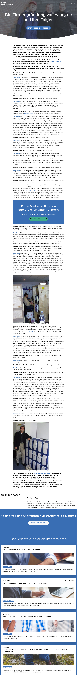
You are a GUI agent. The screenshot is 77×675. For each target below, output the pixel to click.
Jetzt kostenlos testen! (38, 28)
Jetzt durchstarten (38, 523)
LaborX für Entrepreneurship (42, 473)
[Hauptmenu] (71, 3)
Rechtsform (21, 94)
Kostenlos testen (38, 219)
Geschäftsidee (28, 113)
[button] (74, 3)
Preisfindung (29, 331)
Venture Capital (30, 190)
